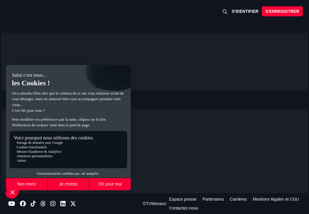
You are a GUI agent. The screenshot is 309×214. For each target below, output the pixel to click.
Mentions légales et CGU (276, 199)
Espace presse (183, 199)
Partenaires (213, 199)
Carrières (238, 199)
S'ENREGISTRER (282, 11)
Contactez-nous (183, 208)
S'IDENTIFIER (245, 11)
